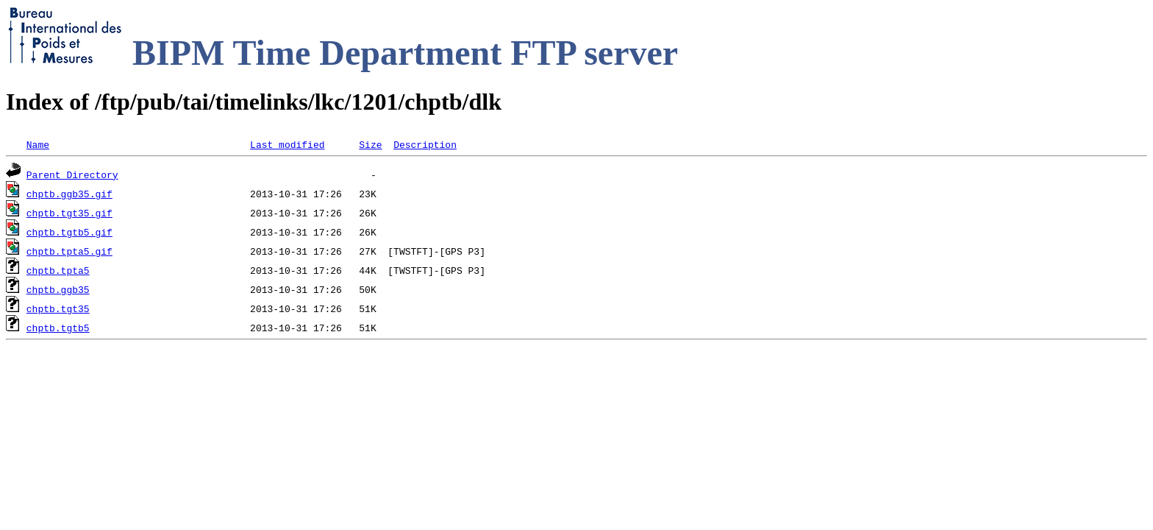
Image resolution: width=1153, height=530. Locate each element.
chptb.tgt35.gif (69, 212)
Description (425, 144)
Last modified (287, 144)
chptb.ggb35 (58, 289)
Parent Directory (72, 174)
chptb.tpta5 (58, 270)
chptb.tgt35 (58, 308)
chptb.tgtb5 (58, 327)
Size (370, 144)
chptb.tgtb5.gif (69, 232)
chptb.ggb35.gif (69, 193)
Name (37, 144)
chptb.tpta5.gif (69, 251)
